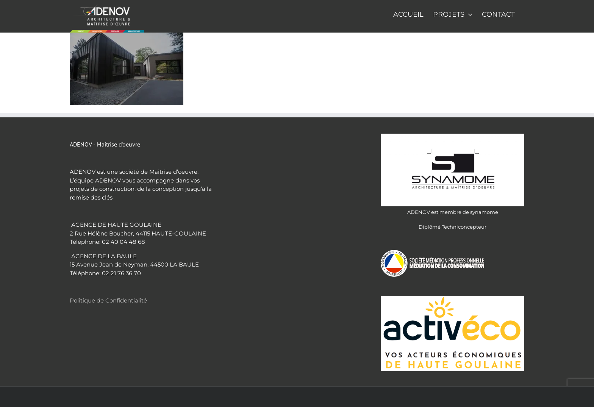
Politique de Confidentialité (108, 300)
